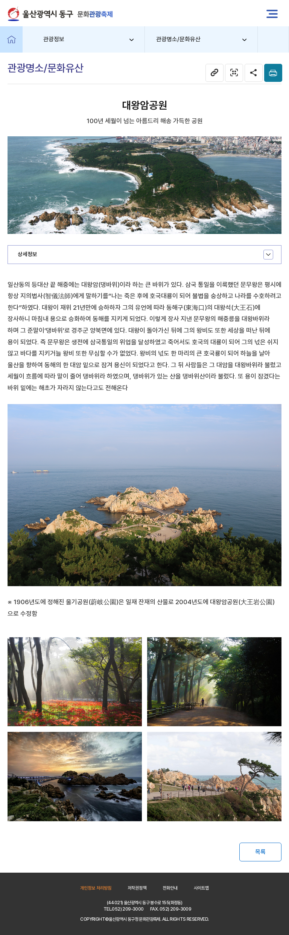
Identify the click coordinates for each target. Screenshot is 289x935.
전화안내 (170, 888)
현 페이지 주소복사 (214, 73)
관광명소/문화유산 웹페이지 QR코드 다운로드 (234, 73)
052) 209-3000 (127, 909)
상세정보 (27, 254)
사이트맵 (201, 888)
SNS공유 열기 (254, 73)
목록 (260, 851)
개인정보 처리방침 (95, 888)
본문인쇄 (273, 73)
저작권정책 (137, 888)
